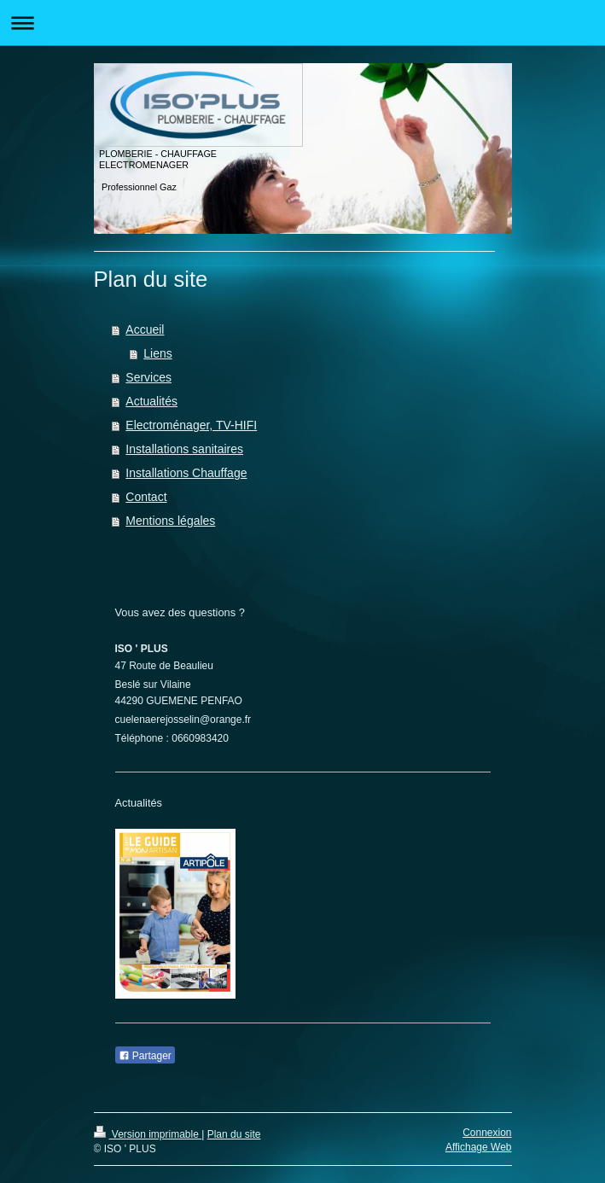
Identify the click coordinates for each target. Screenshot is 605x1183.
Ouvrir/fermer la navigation (302, 22)
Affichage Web (478, 1147)
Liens (157, 353)
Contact (145, 497)
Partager (145, 1056)
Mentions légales (170, 520)
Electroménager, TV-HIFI (191, 425)
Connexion (486, 1133)
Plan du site (234, 1134)
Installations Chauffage (186, 473)
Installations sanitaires (184, 449)
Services (148, 377)
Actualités (151, 401)
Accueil (144, 329)
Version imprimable (148, 1134)
